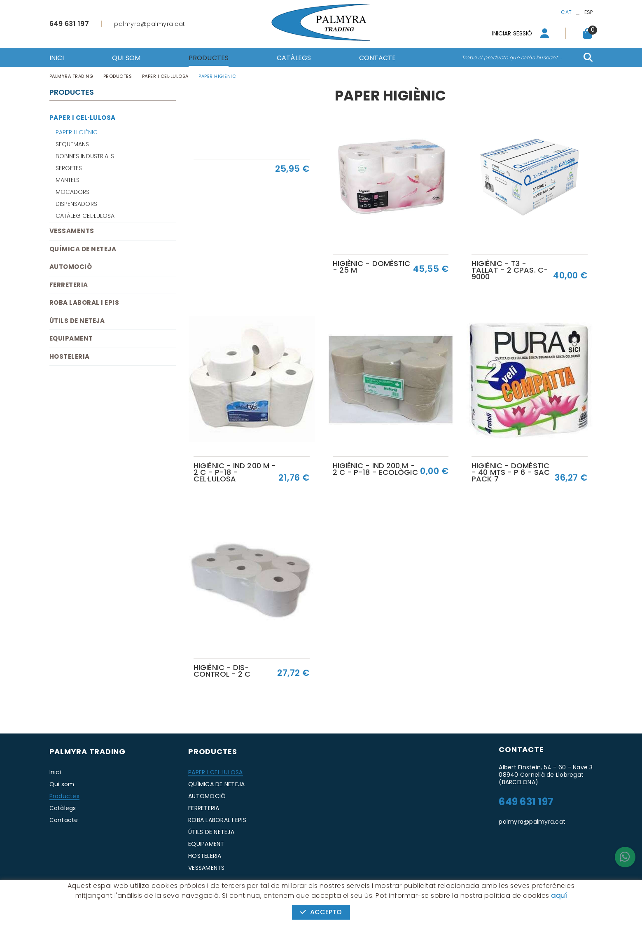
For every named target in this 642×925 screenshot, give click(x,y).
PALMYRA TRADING (71, 76)
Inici (55, 772)
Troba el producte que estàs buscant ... (512, 57)
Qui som (62, 784)
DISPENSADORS (76, 204)
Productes (117, 76)
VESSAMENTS (71, 231)
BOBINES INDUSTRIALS (85, 156)
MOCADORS (73, 192)
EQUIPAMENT (71, 338)
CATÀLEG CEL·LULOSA (85, 216)
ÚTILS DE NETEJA (77, 320)
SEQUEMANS (72, 144)
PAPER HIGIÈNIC (77, 132)
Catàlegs (62, 808)
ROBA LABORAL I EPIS (84, 302)
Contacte (63, 820)
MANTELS (68, 180)
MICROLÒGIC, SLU (537, 892)
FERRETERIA (68, 284)
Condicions (152, 891)
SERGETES (69, 168)
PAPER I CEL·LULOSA (165, 76)
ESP (588, 12)
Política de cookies (74, 891)
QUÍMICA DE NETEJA (83, 249)
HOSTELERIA (69, 356)
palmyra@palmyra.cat (149, 24)
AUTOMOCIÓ (70, 266)
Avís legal (118, 891)
